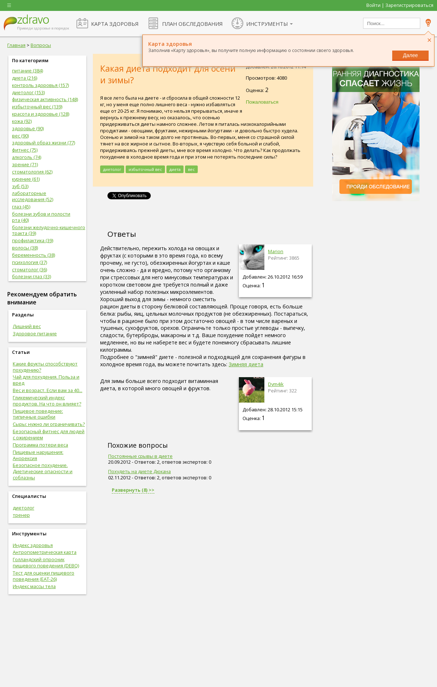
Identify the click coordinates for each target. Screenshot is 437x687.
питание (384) (27, 70)
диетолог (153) (28, 92)
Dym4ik (276, 384)
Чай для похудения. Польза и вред (46, 380)
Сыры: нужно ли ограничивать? (49, 424)
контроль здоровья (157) (40, 85)
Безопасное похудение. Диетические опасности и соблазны (42, 471)
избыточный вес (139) (37, 106)
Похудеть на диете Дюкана (139, 471)
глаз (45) (21, 206)
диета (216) (24, 78)
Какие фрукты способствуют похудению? (45, 366)
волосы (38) (25, 247)
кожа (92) (22, 121)
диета (175, 169)
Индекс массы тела (34, 586)
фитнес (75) (25, 150)
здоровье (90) (28, 128)
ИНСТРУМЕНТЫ (267, 23)
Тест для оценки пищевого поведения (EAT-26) (43, 576)
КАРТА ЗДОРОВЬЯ (114, 23)
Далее (410, 55)
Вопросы (41, 45)
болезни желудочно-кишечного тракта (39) (48, 230)
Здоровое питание (35, 333)
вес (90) (20, 135)
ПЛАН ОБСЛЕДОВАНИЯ (192, 23)
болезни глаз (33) (31, 276)
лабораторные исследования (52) (32, 196)
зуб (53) (20, 186)
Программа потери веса (40, 445)
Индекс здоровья (33, 545)
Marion (275, 251)
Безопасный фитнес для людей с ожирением (48, 434)
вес (191, 169)
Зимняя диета (246, 364)
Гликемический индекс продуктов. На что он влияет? (47, 400)
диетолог (23, 507)
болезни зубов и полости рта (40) (41, 217)
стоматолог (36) (29, 269)
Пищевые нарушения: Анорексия (38, 455)
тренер (21, 515)
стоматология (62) (32, 171)
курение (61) (26, 179)
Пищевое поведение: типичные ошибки (38, 414)
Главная (16, 45)
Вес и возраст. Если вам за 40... (47, 390)
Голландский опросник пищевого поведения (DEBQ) (46, 562)
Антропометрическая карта (44, 552)
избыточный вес (145, 169)
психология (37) (29, 262)
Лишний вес (27, 326)
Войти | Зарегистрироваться (399, 5)
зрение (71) (25, 164)
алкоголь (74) (26, 157)
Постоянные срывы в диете (140, 456)
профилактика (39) (32, 240)
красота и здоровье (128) (40, 114)
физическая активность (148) (45, 99)
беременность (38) (33, 255)
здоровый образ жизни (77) (43, 142)
